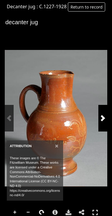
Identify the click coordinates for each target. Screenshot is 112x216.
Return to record (87, 7)
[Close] (57, 146)
